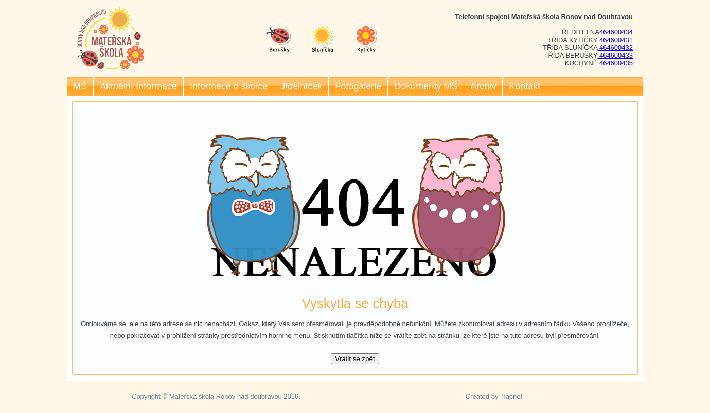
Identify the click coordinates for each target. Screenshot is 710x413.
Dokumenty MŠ (425, 86)
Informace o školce (229, 86)
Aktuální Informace (138, 86)
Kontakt (524, 86)
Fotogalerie (358, 86)
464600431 (615, 40)
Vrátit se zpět (355, 359)
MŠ (80, 86)
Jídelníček (301, 86)
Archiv (483, 86)
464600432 (615, 47)
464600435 (615, 63)
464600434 (616, 32)
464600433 (615, 55)
